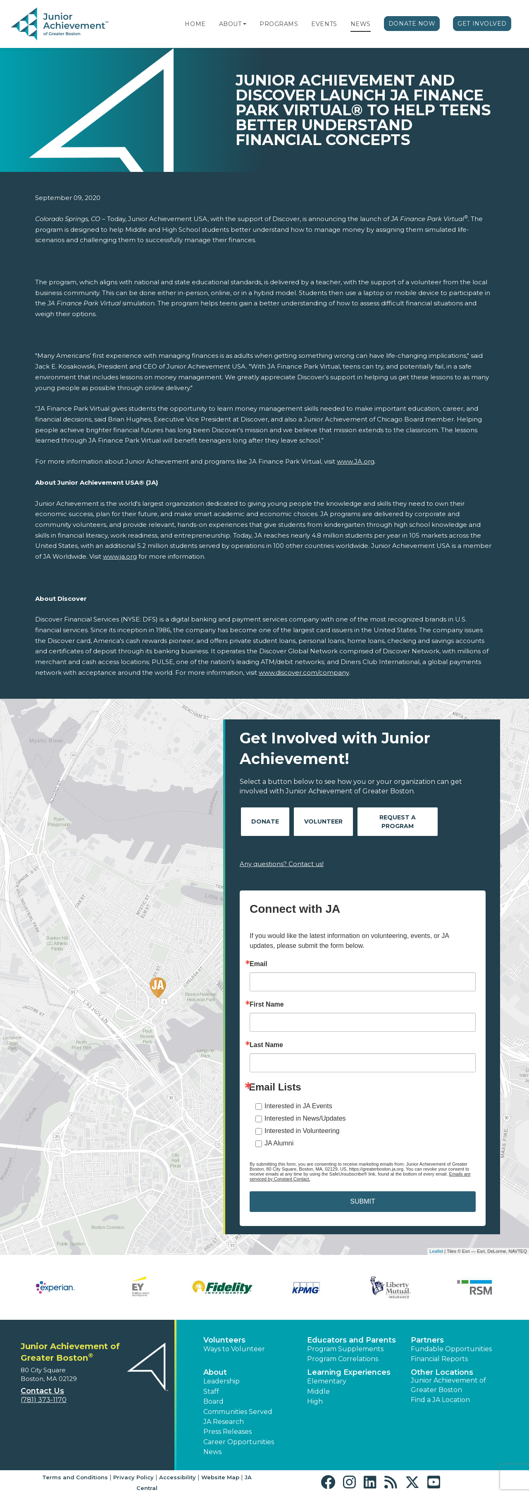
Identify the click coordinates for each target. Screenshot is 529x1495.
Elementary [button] (326, 1381)
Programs (279, 24)
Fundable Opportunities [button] (451, 1349)
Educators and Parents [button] (351, 1340)
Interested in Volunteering (301, 1130)
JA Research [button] (223, 1422)
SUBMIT (362, 1201)
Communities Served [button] (237, 1412)
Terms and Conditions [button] (75, 1477)
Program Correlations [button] (342, 1359)
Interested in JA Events (298, 1105)
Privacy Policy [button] (133, 1477)
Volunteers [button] (224, 1340)
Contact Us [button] (42, 1391)
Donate (265, 821)
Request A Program (397, 822)
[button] (244, 24)
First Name (267, 1004)
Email (258, 964)
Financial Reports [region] (439, 1359)
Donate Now (412, 23)
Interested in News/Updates (305, 1118)
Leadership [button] (221, 1381)
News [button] (212, 1452)
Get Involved (482, 23)
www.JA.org (355, 461)
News (360, 24)
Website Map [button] (220, 1477)
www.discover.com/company (304, 672)
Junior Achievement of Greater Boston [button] (448, 1384)
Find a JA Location (440, 1400)
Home (195, 24)
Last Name (266, 1045)
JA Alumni (278, 1143)
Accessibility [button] (177, 1477)
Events (324, 24)
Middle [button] (318, 1391)
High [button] (315, 1401)
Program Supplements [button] (345, 1349)
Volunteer (323, 821)
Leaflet (436, 1251)
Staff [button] (211, 1391)
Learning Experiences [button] (349, 1372)
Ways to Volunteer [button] (234, 1349)
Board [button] (213, 1401)
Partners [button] (427, 1340)
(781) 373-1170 (44, 1400)
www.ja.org (120, 556)
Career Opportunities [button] (238, 1442)
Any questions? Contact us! (282, 864)
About (230, 24)
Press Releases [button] (227, 1431)
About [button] (215, 1372)
